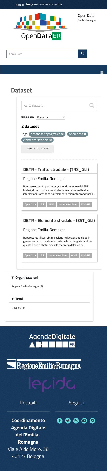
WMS (51, 204)
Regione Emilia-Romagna (44, 4)
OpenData (30, 204)
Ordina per (27, 117)
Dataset (21, 90)
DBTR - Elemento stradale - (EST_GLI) (59, 220)
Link (42, 204)
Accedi (20, 5)
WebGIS (85, 204)
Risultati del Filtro (37, 148)
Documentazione (67, 204)
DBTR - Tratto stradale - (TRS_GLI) (56, 169)
